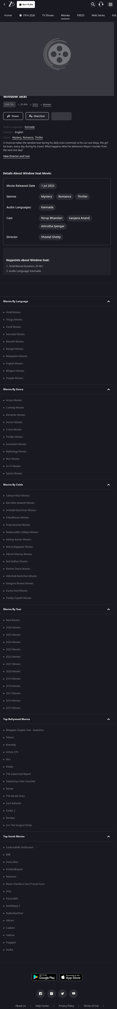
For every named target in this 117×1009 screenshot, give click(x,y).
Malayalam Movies (16, 356)
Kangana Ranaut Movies (19, 583)
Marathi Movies (15, 341)
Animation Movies (16, 444)
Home (7, 15)
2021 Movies (13, 664)
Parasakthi (12, 898)
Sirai (8, 891)
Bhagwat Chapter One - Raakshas (25, 730)
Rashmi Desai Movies (18, 569)
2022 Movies (13, 657)
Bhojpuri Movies (15, 371)
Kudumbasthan (14, 913)
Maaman (11, 877)
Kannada (30, 127)
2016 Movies (13, 701)
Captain (10, 928)
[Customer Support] (101, 4)
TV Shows (47, 15)
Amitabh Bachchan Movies (21, 510)
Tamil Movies (13, 327)
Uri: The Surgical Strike (19, 825)
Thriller (39, 137)
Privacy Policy (66, 1006)
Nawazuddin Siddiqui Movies (22, 532)
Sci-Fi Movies (13, 466)
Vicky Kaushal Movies (18, 525)
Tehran (10, 737)
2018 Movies (13, 686)
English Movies (14, 363)
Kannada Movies (15, 334)
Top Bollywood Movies (16, 719)
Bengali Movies (14, 349)
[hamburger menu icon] (110, 4)
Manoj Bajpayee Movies (19, 547)
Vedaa (9, 767)
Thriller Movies (14, 437)
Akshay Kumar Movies (18, 539)
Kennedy (11, 745)
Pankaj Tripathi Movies (18, 598)
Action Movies (14, 400)
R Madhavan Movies (17, 517)
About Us (20, 1006)
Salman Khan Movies (18, 495)
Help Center (42, 1006)
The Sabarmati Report (18, 774)
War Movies (12, 459)
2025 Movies (13, 635)
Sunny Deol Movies (17, 591)
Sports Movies (14, 473)
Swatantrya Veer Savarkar (20, 781)
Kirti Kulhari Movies (17, 561)
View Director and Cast (16, 156)
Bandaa (10, 818)
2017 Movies (13, 693)
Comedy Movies (15, 407)
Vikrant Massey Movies (19, 554)
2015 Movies (13, 708)
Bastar (10, 789)
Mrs (8, 759)
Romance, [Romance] (28, 137)
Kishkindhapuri (14, 869)
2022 (35, 104)
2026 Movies (13, 627)
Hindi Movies (13, 312)
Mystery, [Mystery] (17, 137)
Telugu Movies (14, 319)
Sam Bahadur (13, 803)
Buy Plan (26, 4)
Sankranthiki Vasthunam (19, 847)
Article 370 (12, 752)
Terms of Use (91, 1006)
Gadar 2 (10, 810)
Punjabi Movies (14, 378)
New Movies (13, 620)
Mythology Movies (16, 451)
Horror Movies (14, 422)
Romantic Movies (15, 415)
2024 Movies (13, 642)
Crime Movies (14, 429)
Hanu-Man (12, 862)
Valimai (10, 935)
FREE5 (80, 15)
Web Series (97, 15)
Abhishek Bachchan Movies (21, 576)
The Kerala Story (15, 796)
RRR (8, 855)
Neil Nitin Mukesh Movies (20, 503)
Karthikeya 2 (13, 906)
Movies (64, 15)
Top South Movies (14, 836)
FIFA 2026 (26, 15)
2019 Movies (13, 679)
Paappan (11, 942)
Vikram (10, 920)
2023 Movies (13, 649)
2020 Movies (13, 671)
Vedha (9, 950)
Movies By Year (12, 609)
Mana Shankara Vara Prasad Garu (25, 884)
